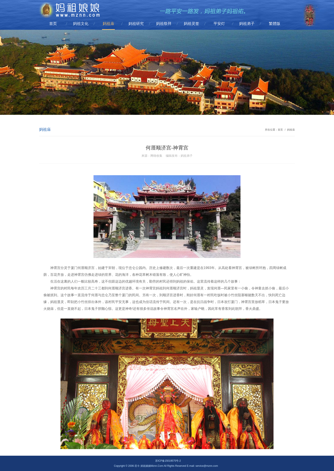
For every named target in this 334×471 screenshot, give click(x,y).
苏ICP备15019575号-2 (168, 460)
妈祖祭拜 (163, 23)
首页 (53, 23)
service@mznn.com (207, 465)
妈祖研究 (136, 23)
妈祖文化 (80, 23)
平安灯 (219, 23)
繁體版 (274, 23)
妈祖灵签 (191, 23)
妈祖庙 (108, 23)
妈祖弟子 (247, 23)
